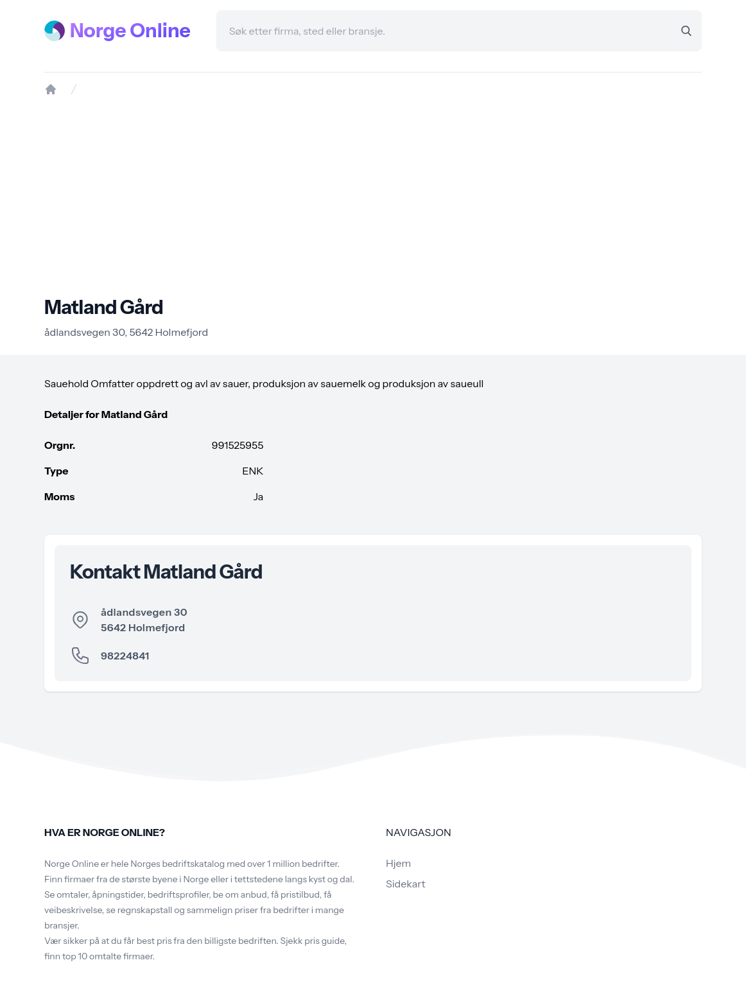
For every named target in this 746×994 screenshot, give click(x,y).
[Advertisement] (373, 196)
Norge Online (130, 30)
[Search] (686, 30)
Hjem (398, 863)
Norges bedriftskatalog (177, 863)
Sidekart (405, 883)
